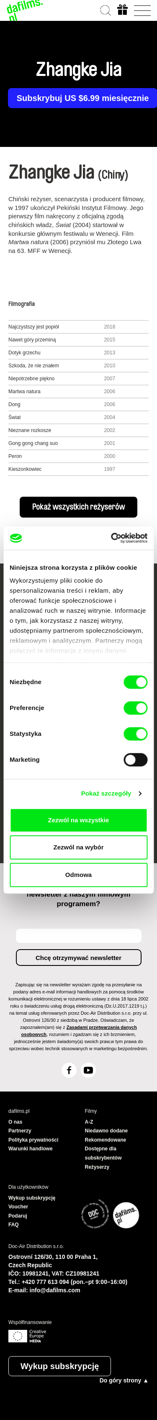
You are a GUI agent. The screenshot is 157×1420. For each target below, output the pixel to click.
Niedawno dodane (106, 1131)
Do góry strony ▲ (124, 1380)
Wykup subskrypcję (60, 1366)
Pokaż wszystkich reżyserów (78, 507)
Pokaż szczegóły (106, 793)
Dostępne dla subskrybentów (103, 1153)
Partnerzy (19, 1131)
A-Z (89, 1122)
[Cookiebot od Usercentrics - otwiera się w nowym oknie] (111, 538)
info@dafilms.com (55, 1290)
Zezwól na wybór (78, 847)
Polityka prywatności (33, 1140)
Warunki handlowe (30, 1149)
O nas (15, 1122)
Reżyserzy (97, 1167)
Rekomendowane (105, 1140)
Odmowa (78, 874)
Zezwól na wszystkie (78, 820)
